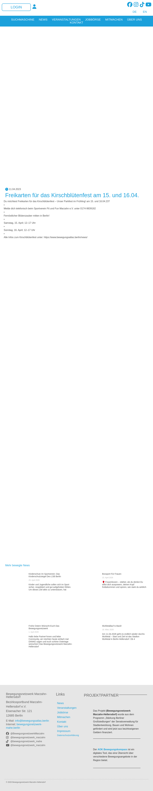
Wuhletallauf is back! (112, 626)
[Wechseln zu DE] (133, 11)
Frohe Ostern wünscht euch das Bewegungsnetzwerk (44, 627)
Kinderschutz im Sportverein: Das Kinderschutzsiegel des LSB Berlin (45, 575)
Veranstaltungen (66, 19)
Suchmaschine (22, 19)
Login (16, 7)
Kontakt (76, 22)
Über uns (134, 19)
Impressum (63, 731)
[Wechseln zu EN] (143, 11)
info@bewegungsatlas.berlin (32, 720)
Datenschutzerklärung (68, 735)
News (43, 19)
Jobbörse (93, 19)
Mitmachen (114, 19)
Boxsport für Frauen (111, 574)
